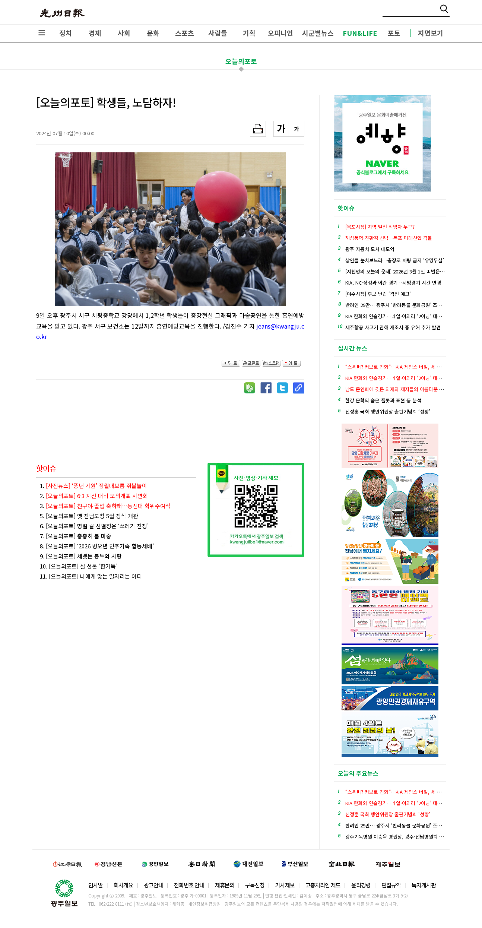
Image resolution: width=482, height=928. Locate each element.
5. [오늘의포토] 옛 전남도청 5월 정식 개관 (89, 516)
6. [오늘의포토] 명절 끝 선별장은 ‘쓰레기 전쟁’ (94, 526)
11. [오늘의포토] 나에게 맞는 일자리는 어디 (91, 576)
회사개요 (123, 885)
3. (105, 506)
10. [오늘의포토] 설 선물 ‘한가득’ (78, 566)
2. (94, 496)
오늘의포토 (241, 61)
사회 (124, 33)
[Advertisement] (171, 421)
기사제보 (285, 885)
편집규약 (391, 885)
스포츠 (184, 33)
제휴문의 (224, 885)
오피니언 (280, 33)
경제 (95, 33)
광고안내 (153, 885)
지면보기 (430, 33)
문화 (153, 33)
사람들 (217, 33)
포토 (394, 33)
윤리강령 (361, 885)
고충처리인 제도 (322, 885)
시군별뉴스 (318, 33)
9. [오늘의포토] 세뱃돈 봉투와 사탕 (81, 556)
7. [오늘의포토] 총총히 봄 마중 (75, 536)
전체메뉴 (41, 33)
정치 (65, 33)
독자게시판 (424, 885)
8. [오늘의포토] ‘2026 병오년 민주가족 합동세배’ (97, 546)
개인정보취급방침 (204, 904)
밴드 (420, 13)
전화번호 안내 (189, 885)
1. (93, 486)
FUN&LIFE (360, 33)
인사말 (95, 885)
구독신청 (254, 885)
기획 (249, 33)
